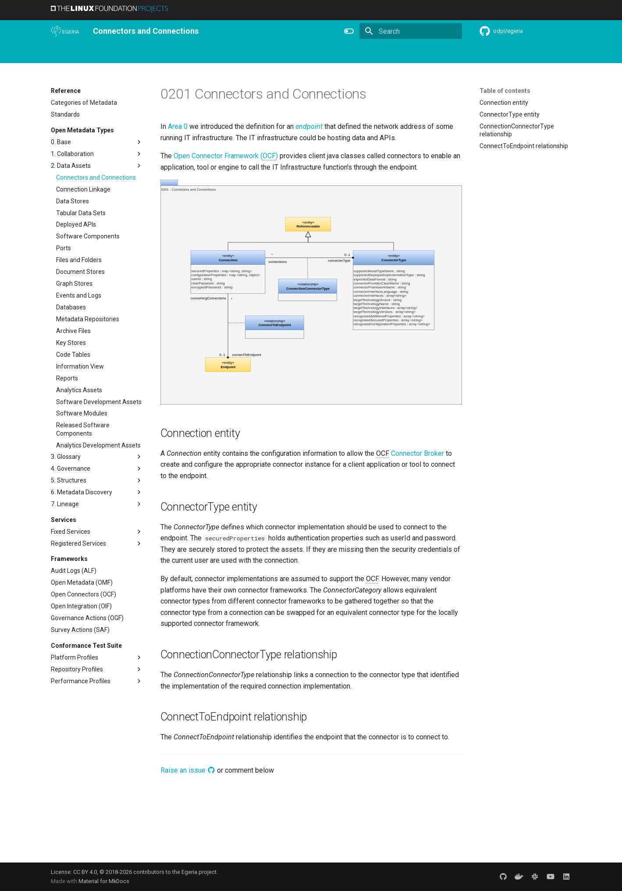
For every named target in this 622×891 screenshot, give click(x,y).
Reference (303, 53)
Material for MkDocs (103, 881)
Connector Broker (417, 453)
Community (191, 53)
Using (122, 53)
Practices (378, 53)
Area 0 (178, 126)
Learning (152, 53)
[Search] (410, 31)
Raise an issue (187, 770)
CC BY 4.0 (85, 872)
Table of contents (505, 90)
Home (59, 53)
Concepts (342, 53)
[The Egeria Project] (64, 31)
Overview (91, 53)
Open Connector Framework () (226, 156)
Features (266, 53)
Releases (230, 53)
